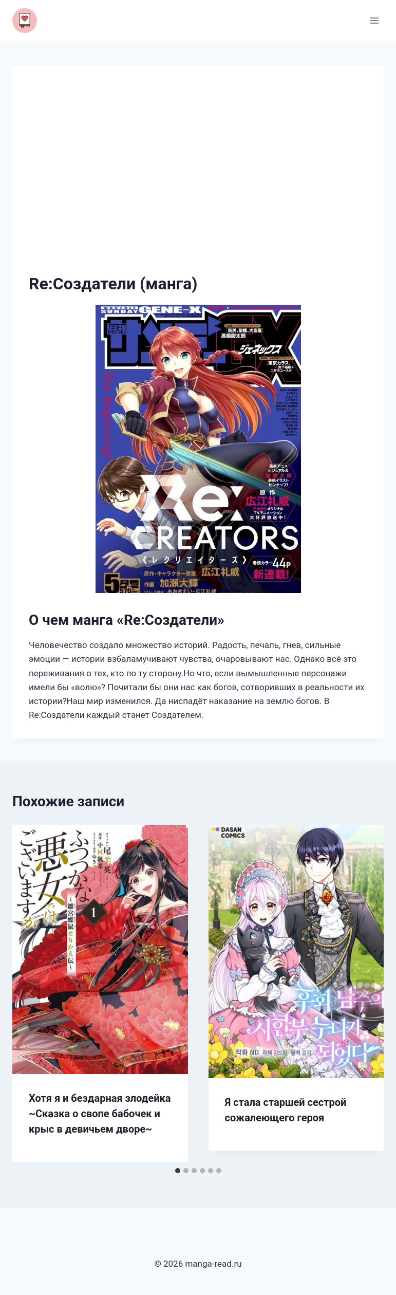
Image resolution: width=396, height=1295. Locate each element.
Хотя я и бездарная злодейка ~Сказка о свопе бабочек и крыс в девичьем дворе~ (100, 1113)
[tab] (177, 1170)
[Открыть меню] (374, 20)
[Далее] (365, 993)
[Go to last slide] (31, 993)
